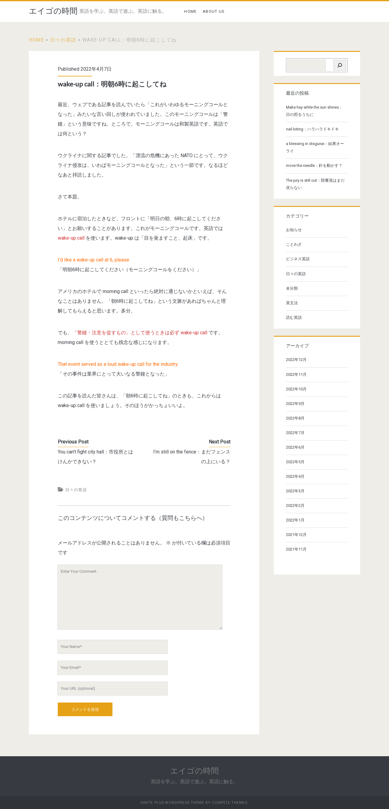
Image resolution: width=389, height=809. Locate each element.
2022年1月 (295, 520)
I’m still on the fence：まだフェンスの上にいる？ (191, 456)
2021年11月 (296, 549)
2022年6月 (295, 447)
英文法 (292, 303)
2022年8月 (295, 418)
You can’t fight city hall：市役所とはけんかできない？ (95, 456)
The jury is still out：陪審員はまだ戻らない (315, 184)
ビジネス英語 (298, 259)
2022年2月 (295, 505)
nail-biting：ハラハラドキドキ (312, 129)
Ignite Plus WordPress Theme (172, 803)
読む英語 (294, 317)
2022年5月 (295, 462)
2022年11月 (296, 374)
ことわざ (294, 244)
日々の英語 (63, 40)
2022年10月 (296, 389)
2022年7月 (295, 432)
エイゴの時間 (53, 10)
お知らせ (294, 230)
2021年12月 (296, 534)
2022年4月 (295, 476)
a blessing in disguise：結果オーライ (315, 147)
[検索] (339, 65)
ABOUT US (214, 11)
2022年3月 (295, 491)
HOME (190, 11)
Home (36, 40)
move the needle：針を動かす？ (314, 165)
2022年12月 (296, 359)
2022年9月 (295, 403)
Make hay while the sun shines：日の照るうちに (314, 111)
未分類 (292, 288)
